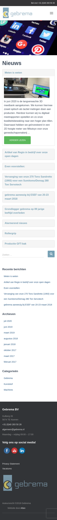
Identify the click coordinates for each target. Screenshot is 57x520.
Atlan (23, 508)
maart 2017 (9, 356)
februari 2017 (10, 362)
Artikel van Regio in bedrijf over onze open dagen (26, 154)
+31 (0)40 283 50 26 (46, 3)
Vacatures (7, 468)
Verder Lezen (17, 140)
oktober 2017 (10, 350)
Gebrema (8, 378)
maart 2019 (9, 332)
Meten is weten (13, 72)
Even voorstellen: (15, 166)
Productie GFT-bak (15, 243)
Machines (8, 390)
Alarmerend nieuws (16, 223)
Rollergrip (10, 233)
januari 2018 (10, 344)
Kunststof (8, 384)
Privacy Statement (11, 464)
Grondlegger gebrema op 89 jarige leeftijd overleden (24, 211)
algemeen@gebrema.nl (13, 429)
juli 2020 (8, 321)
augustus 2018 (11, 338)
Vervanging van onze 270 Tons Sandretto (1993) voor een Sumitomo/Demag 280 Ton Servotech (28, 180)
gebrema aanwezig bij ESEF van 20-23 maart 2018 (27, 197)
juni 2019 (8, 327)
